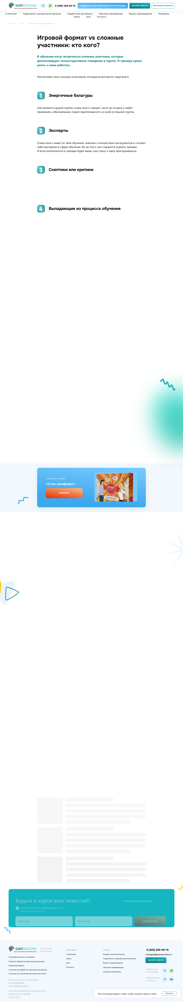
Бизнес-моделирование (140, 13)
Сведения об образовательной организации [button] (103, 6)
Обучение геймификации (111, 13)
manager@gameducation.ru (159, 954)
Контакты (101, 16)
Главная (12, 23)
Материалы (163, 13)
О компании (11, 13)
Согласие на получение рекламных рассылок (27, 974)
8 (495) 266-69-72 (65, 5)
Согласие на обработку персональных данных (28, 970)
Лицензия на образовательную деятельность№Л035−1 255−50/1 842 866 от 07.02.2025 (27, 994)
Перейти (64, 493)
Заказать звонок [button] (140, 6)
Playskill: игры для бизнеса (80, 13)
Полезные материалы (112, 972)
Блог (88, 16)
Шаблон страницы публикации (41, 23)
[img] (43, 6)
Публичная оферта (16, 965)
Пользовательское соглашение (22, 957)
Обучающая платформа (163, 6)
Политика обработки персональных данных (26, 961)
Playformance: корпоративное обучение (42, 13)
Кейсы (77, 16)
